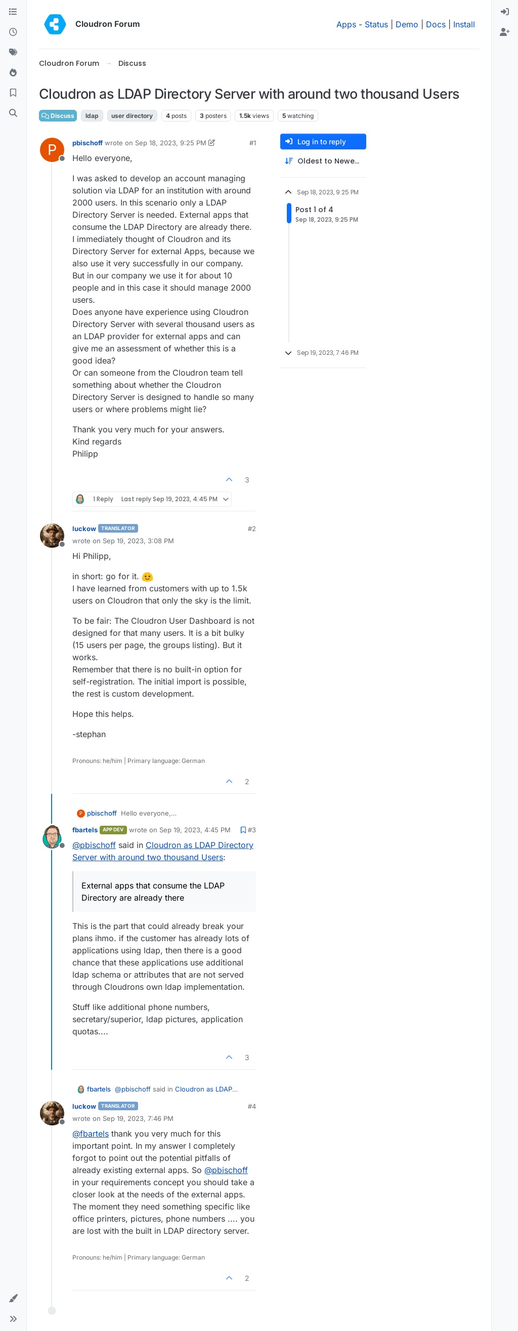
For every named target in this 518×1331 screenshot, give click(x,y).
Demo (407, 24)
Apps (346, 24)
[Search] (13, 113)
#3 (252, 830)
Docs (436, 24)
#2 (252, 529)
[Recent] (13, 32)
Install (464, 24)
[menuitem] (505, 12)
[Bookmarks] (13, 93)
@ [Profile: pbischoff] (94, 845)
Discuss (57, 115)
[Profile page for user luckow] (52, 535)
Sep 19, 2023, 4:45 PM (195, 830)
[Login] (505, 12)
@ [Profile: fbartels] (90, 1133)
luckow (84, 529)
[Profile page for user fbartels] (52, 837)
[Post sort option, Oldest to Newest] (323, 161)
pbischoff (87, 143)
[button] (13, 1298)
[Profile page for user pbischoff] (52, 150)
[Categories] (13, 12)
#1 (252, 143)
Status (376, 24)
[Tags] (13, 53)
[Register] (505, 32)
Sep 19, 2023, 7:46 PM (138, 1118)
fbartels (85, 830)
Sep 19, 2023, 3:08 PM (138, 541)
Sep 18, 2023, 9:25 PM (170, 143)
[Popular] (13, 73)
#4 (252, 1106)
